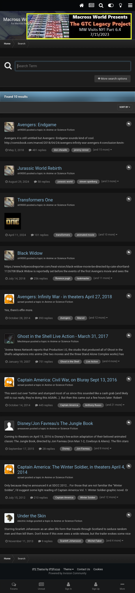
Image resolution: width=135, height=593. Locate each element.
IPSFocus (54, 569)
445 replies (44, 405)
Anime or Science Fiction (60, 129)
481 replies (37, 150)
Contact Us (83, 569)
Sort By (125, 107)
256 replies (39, 278)
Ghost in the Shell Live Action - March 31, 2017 (62, 336)
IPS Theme (38, 569)
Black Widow (30, 253)
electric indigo (25, 520)
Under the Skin (31, 515)
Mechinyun (23, 341)
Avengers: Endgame (36, 124)
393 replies (44, 318)
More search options (112, 78)
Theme (68, 569)
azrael (20, 301)
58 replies (42, 181)
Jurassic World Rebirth (39, 168)
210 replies (39, 497)
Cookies (98, 569)
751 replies (44, 361)
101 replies (40, 235)
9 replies (45, 541)
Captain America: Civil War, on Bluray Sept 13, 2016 (67, 380)
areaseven (23, 428)
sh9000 (21, 129)
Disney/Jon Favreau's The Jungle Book (55, 423)
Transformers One (35, 200)
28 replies (47, 448)
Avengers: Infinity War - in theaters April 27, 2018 (64, 296)
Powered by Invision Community (67, 573)
